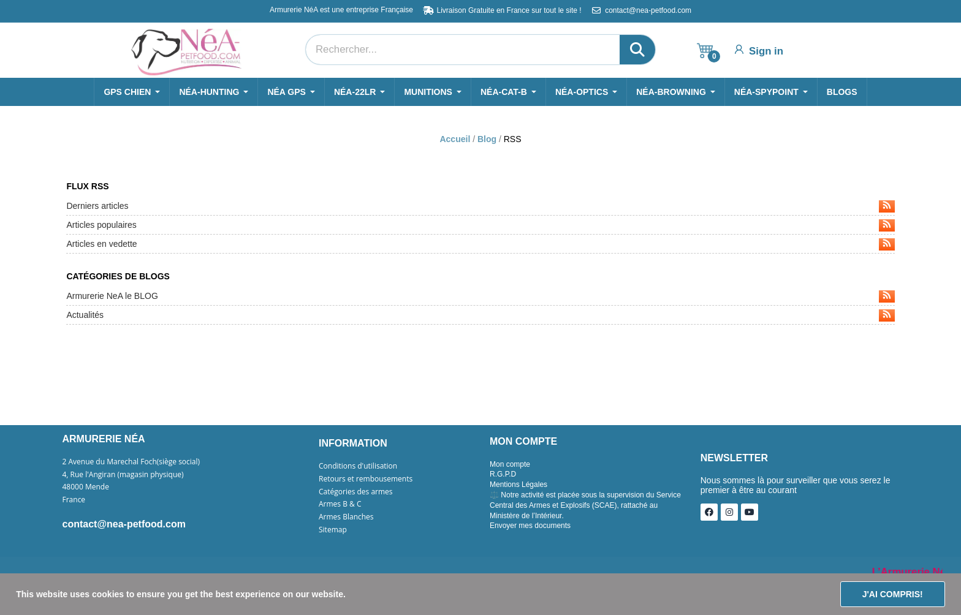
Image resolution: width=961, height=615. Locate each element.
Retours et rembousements (365, 479)
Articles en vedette (480, 244)
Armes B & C (340, 504)
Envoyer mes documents (530, 525)
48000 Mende (86, 487)
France (74, 500)
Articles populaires (480, 225)
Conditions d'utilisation (358, 466)
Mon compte (510, 464)
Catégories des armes (356, 492)
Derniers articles (480, 206)
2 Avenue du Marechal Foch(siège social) (131, 462)
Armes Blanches (346, 517)
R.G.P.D (503, 474)
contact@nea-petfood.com (124, 524)
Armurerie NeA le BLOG (480, 296)
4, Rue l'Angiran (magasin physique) (123, 474)
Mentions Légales (518, 484)
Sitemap (333, 530)
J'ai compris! (892, 594)
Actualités (480, 315)
